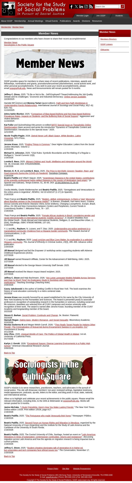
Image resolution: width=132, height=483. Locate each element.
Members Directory (108, 39)
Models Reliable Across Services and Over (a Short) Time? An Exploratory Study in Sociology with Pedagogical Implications (49, 280)
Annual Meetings (35, 21)
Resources (97, 21)
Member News (10, 42)
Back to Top (9, 456)
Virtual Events (51, 21)
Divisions (86, 21)
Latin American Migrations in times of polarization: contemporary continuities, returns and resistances (49, 435)
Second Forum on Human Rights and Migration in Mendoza (52, 423)
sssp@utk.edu (51, 477)
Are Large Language (56, 278)
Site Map (65, 469)
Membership (20, 21)
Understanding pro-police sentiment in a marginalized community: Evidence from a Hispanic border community (47, 230)
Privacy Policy (52, 469)
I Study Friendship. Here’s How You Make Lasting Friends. (47, 407)
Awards (76, 21)
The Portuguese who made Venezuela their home (48, 416)
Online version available (75, 97)
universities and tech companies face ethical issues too (32, 450)
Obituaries (104, 50)
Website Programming (82, 469)
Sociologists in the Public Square (19, 45)
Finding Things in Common (37, 144)
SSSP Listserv (106, 44)
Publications (65, 21)
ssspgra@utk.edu (18, 88)
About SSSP (6, 21)
